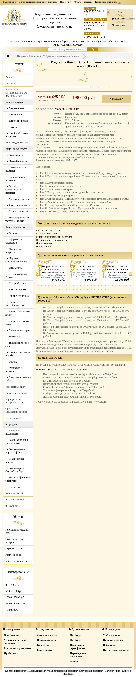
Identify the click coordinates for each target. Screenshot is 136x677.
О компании (11, 635)
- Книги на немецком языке (17, 323)
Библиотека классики (48, 230)
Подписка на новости (116, 650)
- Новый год (12, 487)
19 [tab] (102, 285)
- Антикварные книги (17, 205)
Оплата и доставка (83, 2)
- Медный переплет (16, 161)
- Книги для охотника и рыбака (17, 354)
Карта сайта (44, 650)
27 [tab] (130, 285)
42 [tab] (109, 289)
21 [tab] (109, 285)
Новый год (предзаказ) (17, 142)
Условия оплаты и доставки (15, 642)
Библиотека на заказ (16, 561)
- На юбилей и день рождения (16, 135)
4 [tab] (48, 285)
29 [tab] (63, 289)
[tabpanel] (52, 273)
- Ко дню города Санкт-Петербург (14, 470)
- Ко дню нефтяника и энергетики (17, 479)
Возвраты (43, 645)
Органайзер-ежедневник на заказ (16, 410)
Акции (74, 661)
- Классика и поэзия (16, 289)
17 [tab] (95, 285)
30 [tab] (66, 289)
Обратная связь (46, 640)
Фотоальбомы (12, 505)
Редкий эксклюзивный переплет (54, 236)
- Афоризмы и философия (13, 241)
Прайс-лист (66, 2)
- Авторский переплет (17, 199)
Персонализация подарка (14, 541)
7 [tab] (59, 285)
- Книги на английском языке (14, 304)
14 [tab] (84, 285)
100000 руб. (11, 610)
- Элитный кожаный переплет (16, 169)
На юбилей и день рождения (52, 240)
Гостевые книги (13, 418)
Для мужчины (44, 243)
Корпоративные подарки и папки (14, 401)
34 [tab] (80, 289)
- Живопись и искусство (13, 251)
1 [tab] (38, 285)
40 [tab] (102, 289)
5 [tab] (52, 285)
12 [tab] (77, 285)
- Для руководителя (16, 120)
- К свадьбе (12, 127)
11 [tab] (73, 285)
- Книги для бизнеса (17, 296)
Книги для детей (14, 493)
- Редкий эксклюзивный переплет (13, 189)
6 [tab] (56, 285)
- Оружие (11, 361)
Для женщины (44, 246)
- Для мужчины (14, 114)
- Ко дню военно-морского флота (15, 451)
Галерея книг (9, 2)
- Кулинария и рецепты (13, 369)
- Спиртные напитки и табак (18, 379)
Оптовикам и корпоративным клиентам (38, 2)
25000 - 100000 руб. (15, 603)
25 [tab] (123, 285)
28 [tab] (59, 289)
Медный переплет (38, 670)
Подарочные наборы (16, 393)
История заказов (113, 640)
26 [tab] (126, 285)
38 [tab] (95, 289)
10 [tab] (70, 285)
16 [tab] (91, 285)
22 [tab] (112, 285)
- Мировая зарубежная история (16, 260)
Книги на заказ (13, 554)
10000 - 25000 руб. (15, 597)
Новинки (10, 83)
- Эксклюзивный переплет (15, 179)
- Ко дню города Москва (14, 460)
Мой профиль (111, 635)
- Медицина (12, 336)
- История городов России (16, 276)
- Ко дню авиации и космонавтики (16, 441)
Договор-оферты (47, 635)
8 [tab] (63, 285)
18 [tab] (98, 285)
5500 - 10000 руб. (14, 591)
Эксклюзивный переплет (64, 670)
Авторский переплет (91, 670)
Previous (38, 274)
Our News (75, 635)
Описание (73, 108)
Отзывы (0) (59, 108)
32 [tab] (73, 289)
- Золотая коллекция (17, 211)
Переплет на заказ (14, 548)
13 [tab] (80, 285)
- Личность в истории (17, 330)
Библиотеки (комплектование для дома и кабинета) (16, 92)
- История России (15, 283)
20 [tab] (105, 285)
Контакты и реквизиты (106, 2)
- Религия (11, 233)
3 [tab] (45, 285)
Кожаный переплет (16, 670)
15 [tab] (87, 285)
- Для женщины (14, 108)
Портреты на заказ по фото (16, 531)
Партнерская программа (78, 655)
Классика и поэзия (46, 233)
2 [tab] (41, 285)
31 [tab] (70, 289)
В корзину (116, 98)
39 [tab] (98, 289)
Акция (8, 77)
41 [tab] (105, 289)
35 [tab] (84, 289)
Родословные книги (15, 386)
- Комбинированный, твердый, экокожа (17, 219)
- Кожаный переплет (17, 155)
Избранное (109, 645)
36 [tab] (87, 289)
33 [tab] (77, 289)
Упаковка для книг (15, 499)
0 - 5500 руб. (12, 585)
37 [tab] (91, 289)
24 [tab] (119, 285)
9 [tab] (66, 285)
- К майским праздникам (12, 432)
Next (130, 274)
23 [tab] (116, 285)
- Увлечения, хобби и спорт (17, 344)
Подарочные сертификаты (78, 647)
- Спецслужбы (13, 267)
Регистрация (119, 25)
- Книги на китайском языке (17, 313)
